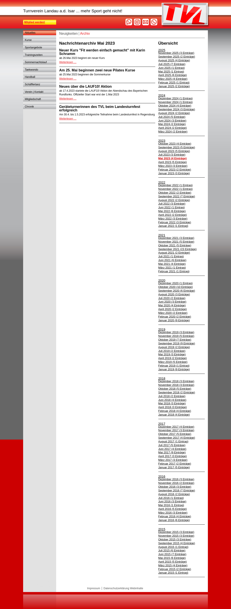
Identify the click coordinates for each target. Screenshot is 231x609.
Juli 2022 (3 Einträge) (171, 203)
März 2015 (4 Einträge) (172, 565)
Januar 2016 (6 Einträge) (174, 520)
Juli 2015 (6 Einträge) (171, 550)
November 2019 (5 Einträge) (176, 336)
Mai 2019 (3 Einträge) (172, 354)
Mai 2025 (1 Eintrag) (171, 71)
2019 (161, 329)
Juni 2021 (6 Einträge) (172, 260)
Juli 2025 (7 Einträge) (171, 64)
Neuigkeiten (68, 33)
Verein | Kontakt (34, 91)
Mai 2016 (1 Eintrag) (171, 505)
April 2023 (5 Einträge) (172, 162)
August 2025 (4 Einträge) (174, 60)
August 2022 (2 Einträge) (174, 200)
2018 (161, 378)
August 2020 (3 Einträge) (174, 294)
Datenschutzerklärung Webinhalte (123, 588)
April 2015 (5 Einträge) (172, 561)
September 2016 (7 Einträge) (176, 490)
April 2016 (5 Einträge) (172, 509)
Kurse (28, 40)
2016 (161, 476)
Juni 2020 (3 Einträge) (172, 301)
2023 (161, 140)
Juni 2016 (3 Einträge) (172, 501)
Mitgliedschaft (33, 99)
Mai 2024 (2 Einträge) (172, 124)
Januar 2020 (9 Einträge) (174, 320)
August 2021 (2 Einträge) (174, 252)
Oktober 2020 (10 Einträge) (175, 287)
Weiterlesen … (67, 62)
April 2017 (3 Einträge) (172, 456)
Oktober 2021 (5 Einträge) (174, 245)
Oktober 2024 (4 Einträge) (174, 105)
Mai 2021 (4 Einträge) (172, 263)
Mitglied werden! (34, 22)
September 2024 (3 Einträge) (176, 109)
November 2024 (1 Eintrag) (175, 102)
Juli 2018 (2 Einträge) (171, 396)
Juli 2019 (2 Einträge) (171, 351)
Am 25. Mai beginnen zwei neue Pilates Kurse (97, 70)
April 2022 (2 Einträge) (172, 214)
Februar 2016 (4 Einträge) (174, 516)
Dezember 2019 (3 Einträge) (176, 332)
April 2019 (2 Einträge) (172, 358)
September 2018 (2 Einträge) (176, 392)
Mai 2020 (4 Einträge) (172, 305)
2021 (161, 235)
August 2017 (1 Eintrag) (173, 441)
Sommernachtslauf (36, 62)
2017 (161, 423)
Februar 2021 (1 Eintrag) (174, 271)
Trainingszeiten (34, 54)
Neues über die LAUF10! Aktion (85, 86)
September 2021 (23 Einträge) (177, 249)
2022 (161, 182)
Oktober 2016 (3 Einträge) (174, 486)
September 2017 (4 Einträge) (176, 437)
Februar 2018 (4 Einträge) (174, 411)
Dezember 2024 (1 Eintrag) (175, 98)
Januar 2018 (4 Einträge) (174, 414)
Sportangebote (33, 47)
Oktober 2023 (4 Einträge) (174, 143)
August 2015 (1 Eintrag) (173, 547)
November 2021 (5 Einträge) (176, 241)
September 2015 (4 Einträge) (176, 543)
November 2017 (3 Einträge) (176, 430)
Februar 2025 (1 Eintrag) (174, 82)
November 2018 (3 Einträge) (176, 385)
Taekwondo (31, 69)
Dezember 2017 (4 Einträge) (176, 426)
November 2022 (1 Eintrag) (175, 189)
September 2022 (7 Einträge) (176, 196)
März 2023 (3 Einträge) (172, 165)
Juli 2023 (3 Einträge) (171, 154)
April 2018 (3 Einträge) (172, 407)
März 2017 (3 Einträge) (172, 460)
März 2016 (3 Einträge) (172, 512)
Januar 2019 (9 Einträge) (174, 369)
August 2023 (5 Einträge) (174, 151)
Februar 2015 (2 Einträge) (174, 569)
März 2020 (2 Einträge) (172, 312)
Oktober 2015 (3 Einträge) (174, 539)
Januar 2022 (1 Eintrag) (173, 225)
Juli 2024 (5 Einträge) (171, 116)
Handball (30, 76)
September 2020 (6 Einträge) (176, 290)
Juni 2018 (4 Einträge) (172, 400)
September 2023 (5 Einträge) (176, 147)
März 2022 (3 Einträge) (172, 218)
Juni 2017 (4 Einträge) (172, 449)
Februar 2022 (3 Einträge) (174, 222)
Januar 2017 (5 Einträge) (174, 467)
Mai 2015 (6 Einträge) (172, 558)
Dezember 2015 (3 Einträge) (176, 532)
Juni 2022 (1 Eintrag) (171, 207)
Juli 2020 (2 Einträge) (171, 298)
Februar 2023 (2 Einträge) (174, 169)
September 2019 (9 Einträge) (176, 343)
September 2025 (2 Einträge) (176, 56)
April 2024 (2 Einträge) (172, 127)
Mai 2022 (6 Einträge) (172, 211)
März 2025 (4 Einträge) (172, 78)
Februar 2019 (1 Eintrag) (174, 365)
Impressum (93, 588)
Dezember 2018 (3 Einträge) (176, 381)
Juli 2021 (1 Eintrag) (171, 256)
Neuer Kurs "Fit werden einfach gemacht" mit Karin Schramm (102, 52)
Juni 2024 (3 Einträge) (172, 120)
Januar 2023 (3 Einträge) (174, 173)
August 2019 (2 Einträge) (174, 347)
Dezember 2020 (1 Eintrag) (175, 283)
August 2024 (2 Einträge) (174, 113)
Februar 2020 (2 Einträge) (174, 316)
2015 (161, 529)
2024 (161, 95)
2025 (161, 50)
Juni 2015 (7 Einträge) (172, 554)
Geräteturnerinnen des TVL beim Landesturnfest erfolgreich (99, 108)
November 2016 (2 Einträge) (176, 483)
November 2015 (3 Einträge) (176, 535)
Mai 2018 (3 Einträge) (172, 403)
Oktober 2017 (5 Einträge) (174, 434)
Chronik (29, 106)
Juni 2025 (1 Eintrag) (171, 67)
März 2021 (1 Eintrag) (172, 267)
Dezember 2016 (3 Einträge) (176, 479)
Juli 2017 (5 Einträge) (171, 445)
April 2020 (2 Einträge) (172, 309)
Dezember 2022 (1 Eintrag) (175, 185)
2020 (161, 280)
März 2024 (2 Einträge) (172, 131)
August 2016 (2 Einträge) (174, 494)
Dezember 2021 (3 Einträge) (176, 238)
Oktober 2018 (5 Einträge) (174, 388)
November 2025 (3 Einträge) (176, 53)
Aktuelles (30, 32)
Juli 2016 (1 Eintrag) (171, 498)
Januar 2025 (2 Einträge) (174, 86)
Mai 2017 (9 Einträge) (172, 452)
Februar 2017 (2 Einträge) (174, 463)
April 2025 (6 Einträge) (172, 75)
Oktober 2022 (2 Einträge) (174, 192)
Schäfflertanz (32, 84)
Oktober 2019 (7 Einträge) (174, 339)
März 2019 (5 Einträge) (172, 362)
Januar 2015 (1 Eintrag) (173, 572)
